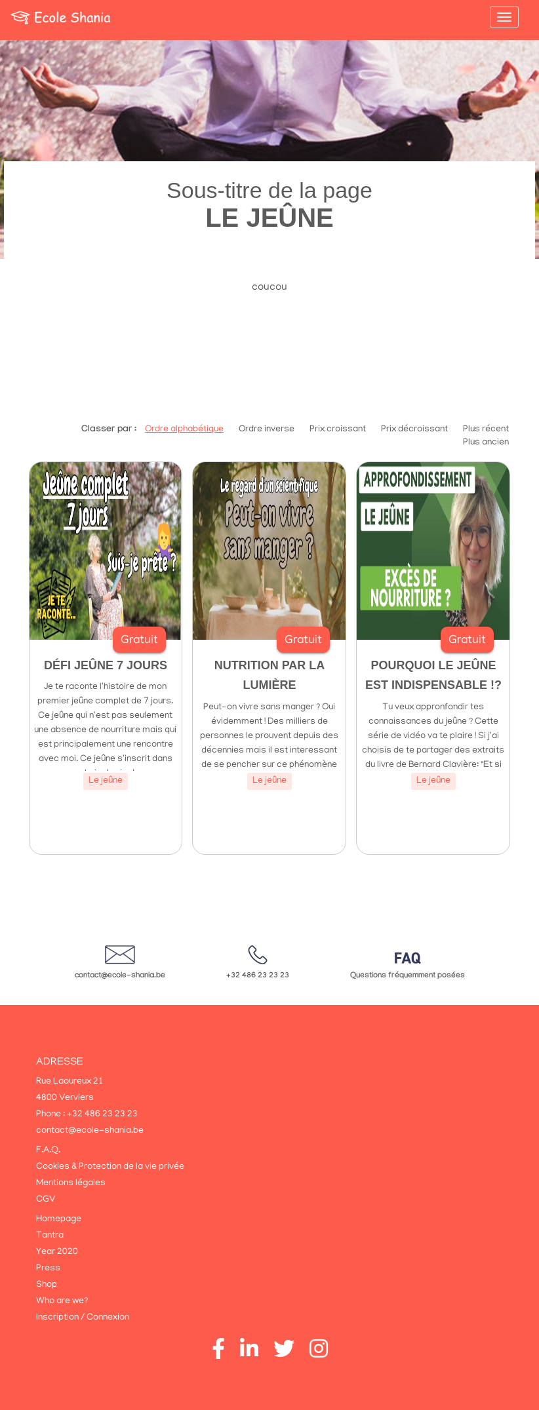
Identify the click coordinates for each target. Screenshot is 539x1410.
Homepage (58, 1219)
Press (48, 1269)
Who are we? (62, 1301)
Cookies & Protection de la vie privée (110, 1167)
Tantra (50, 1236)
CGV (45, 1200)
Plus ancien (486, 443)
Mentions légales (71, 1183)
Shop (46, 1285)
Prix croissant (337, 430)
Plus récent (486, 430)
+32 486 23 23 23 (257, 976)
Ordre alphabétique (184, 430)
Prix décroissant (414, 430)
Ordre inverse (266, 430)
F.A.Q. (48, 1151)
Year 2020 (57, 1252)
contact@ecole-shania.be (120, 976)
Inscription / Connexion (82, 1318)
